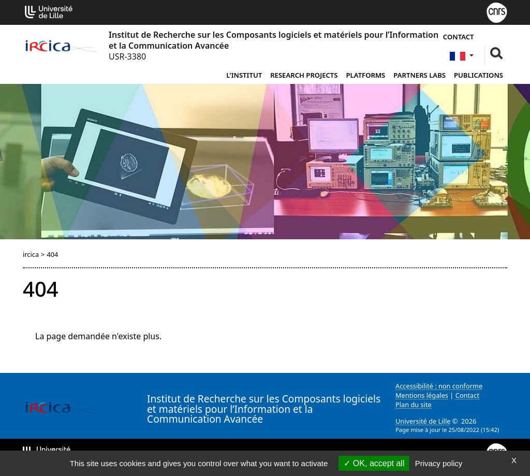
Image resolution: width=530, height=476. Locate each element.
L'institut (244, 75)
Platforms (366, 75)
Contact (458, 36)
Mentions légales (421, 395)
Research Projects (303, 75)
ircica (31, 254)
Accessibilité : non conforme (438, 386)
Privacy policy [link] (439, 463)
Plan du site (413, 404)
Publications (478, 75)
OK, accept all (374, 463)
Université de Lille (422, 421)
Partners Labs (419, 75)
